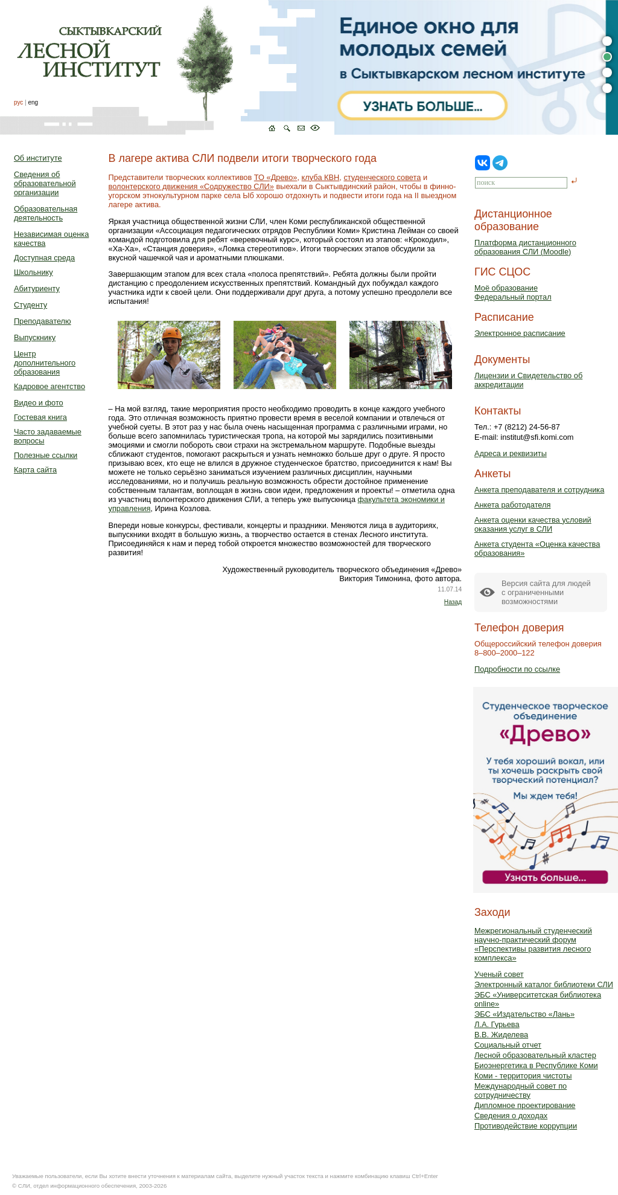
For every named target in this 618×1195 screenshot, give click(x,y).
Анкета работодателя (512, 504)
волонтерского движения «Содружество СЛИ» (191, 186)
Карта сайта (35, 469)
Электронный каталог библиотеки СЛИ (543, 984)
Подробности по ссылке (517, 669)
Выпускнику (35, 337)
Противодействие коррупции (525, 1125)
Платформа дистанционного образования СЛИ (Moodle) (525, 247)
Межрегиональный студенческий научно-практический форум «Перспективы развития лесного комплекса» (533, 944)
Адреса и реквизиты (510, 453)
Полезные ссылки (45, 455)
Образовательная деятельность (45, 213)
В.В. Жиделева (501, 1034)
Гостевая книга (40, 417)
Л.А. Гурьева (497, 1024)
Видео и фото (38, 402)
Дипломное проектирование (525, 1105)
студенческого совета (382, 177)
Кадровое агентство (49, 386)
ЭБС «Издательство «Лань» (524, 1014)
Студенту (30, 304)
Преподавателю (42, 321)
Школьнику (33, 272)
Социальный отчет (507, 1044)
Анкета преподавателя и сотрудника (539, 489)
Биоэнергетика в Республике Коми (536, 1065)
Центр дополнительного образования (44, 362)
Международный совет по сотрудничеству (520, 1090)
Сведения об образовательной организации (45, 183)
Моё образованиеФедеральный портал (513, 292)
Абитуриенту (37, 288)
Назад (453, 602)
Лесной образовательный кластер (535, 1055)
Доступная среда (44, 257)
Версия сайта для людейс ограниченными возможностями (546, 592)
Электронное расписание (519, 333)
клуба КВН (321, 177)
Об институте (38, 158)
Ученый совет (499, 974)
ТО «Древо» (276, 177)
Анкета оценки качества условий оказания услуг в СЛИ (532, 524)
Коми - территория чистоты (523, 1075)
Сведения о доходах (510, 1115)
